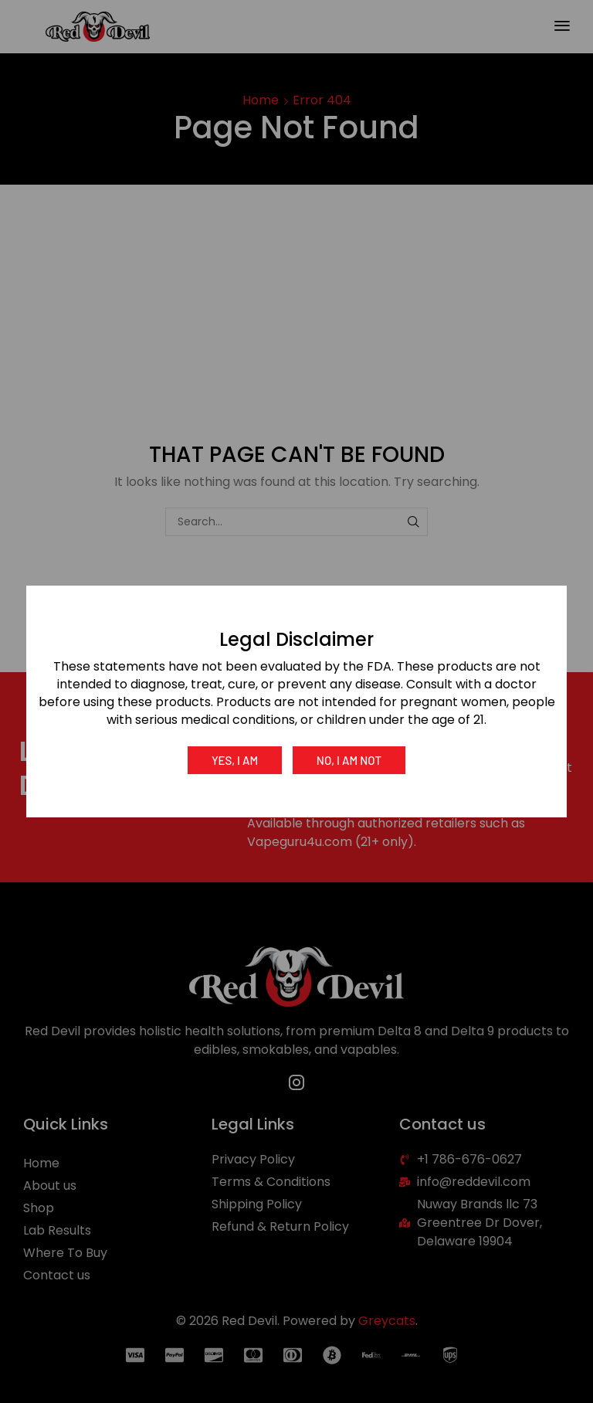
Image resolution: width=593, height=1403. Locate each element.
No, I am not (349, 760)
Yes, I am (235, 760)
